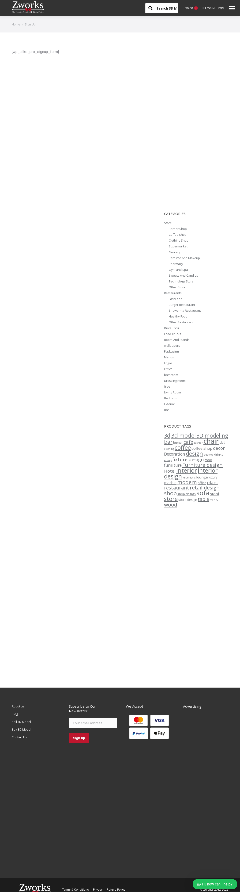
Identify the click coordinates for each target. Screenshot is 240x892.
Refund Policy (116, 889)
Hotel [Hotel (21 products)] (170, 471)
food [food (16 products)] (208, 459)
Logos (168, 363)
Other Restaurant (181, 322)
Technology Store (181, 281)
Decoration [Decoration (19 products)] (174, 454)
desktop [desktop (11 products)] (209, 454)
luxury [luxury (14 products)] (213, 477)
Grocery (174, 252)
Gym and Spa (178, 270)
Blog (15, 714)
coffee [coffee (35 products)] (183, 447)
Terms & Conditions (75, 889)
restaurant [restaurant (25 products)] (176, 487)
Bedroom (170, 398)
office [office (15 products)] (202, 483)
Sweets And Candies (183, 275)
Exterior (169, 404)
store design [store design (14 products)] (187, 499)
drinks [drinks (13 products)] (218, 454)
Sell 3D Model (21, 722)
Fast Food (175, 299)
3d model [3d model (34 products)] (183, 435)
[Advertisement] (199, 128)
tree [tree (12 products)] (212, 500)
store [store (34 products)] (171, 499)
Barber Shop (178, 229)
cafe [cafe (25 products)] (188, 442)
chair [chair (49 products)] (211, 441)
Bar (166, 410)
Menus (169, 357)
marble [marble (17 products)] (170, 482)
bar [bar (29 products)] (168, 441)
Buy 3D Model (21, 729)
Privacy (97, 889)
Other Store (177, 287)
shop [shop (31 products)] (170, 493)
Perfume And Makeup (184, 258)
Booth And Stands (177, 340)
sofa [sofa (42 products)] (202, 493)
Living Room (172, 392)
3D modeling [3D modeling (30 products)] (212, 435)
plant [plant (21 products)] (212, 482)
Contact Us (19, 737)
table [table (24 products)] (203, 499)
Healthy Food (178, 316)
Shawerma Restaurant (185, 310)
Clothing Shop (178, 240)
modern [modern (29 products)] (187, 482)
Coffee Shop (178, 234)
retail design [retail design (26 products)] (205, 487)
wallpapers (172, 345)
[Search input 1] (171, 7)
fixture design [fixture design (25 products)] (188, 459)
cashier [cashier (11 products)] (198, 442)
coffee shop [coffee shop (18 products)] (201, 448)
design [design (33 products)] (194, 453)
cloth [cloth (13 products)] (223, 442)
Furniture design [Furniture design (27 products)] (202, 464)
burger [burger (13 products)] (178, 442)
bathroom (171, 375)
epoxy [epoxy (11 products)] (168, 460)
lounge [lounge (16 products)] (202, 477)
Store (168, 223)
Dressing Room (175, 380)
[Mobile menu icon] (232, 8)
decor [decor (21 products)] (219, 448)
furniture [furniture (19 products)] (173, 465)
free (167, 386)
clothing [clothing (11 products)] (169, 448)
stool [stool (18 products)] (214, 493)
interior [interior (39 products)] (186, 470)
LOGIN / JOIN (213, 8)
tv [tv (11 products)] (217, 500)
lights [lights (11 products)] (192, 477)
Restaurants (173, 293)
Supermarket (178, 246)
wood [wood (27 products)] (170, 504)
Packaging (171, 351)
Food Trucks (172, 334)
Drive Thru (171, 328)
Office (168, 369)
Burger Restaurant (182, 305)
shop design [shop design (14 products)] (186, 494)
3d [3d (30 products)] (167, 435)
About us (18, 706)
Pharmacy (176, 264)
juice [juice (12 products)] (186, 477)
